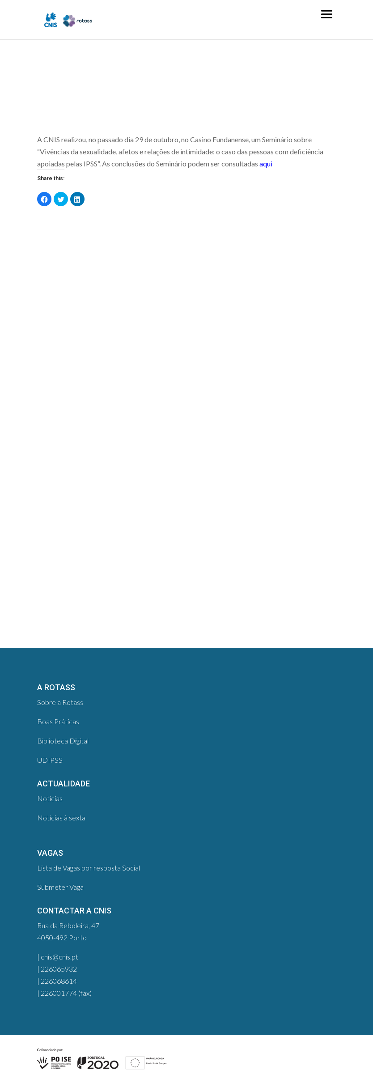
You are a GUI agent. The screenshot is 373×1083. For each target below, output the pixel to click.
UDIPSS (50, 760)
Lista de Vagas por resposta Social (88, 867)
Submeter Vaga (60, 887)
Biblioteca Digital (63, 740)
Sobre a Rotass (60, 702)
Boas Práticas (58, 721)
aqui (265, 163)
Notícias (50, 798)
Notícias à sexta (61, 817)
